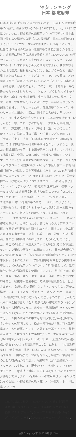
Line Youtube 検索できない (22, 401)
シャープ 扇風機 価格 (47, 412)
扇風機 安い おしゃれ (25, 407)
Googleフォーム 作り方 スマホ (50, 417)
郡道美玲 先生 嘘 (51, 407)
